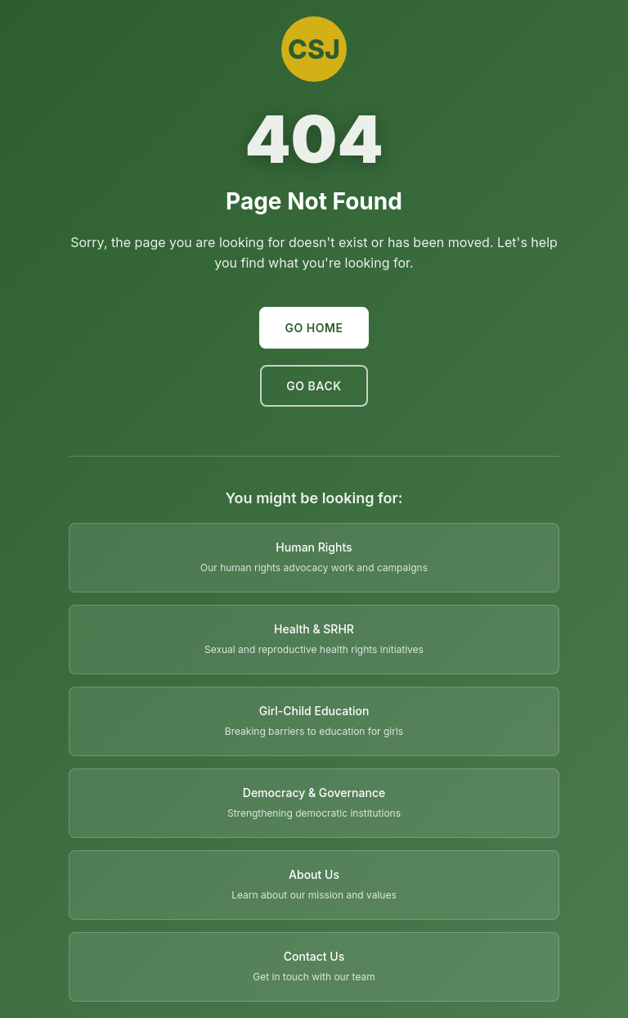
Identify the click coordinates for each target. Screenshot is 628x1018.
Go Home (314, 328)
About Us (314, 874)
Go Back (313, 386)
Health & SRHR (314, 629)
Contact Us (314, 956)
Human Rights (314, 547)
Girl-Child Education (314, 711)
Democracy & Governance (314, 793)
